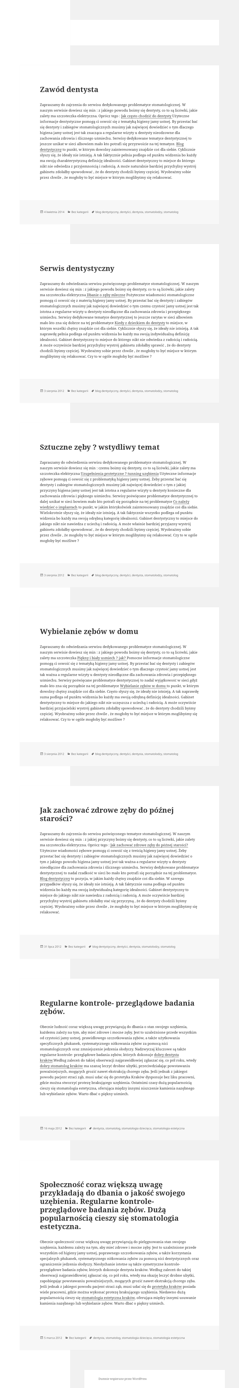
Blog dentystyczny (55, 878)
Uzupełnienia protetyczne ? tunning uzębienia (120, 473)
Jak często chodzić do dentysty (146, 115)
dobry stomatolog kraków (61, 1065)
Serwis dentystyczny (77, 268)
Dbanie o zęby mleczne (105, 294)
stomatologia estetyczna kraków (108, 1297)
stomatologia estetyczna (169, 1128)
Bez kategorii (79, 212)
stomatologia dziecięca (136, 1128)
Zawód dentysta (69, 89)
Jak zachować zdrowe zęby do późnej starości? (107, 814)
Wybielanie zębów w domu (89, 631)
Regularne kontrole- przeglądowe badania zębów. (117, 1007)
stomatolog (171, 212)
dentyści (125, 212)
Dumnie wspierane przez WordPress (122, 1379)
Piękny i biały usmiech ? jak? (102, 657)
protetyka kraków (167, 1286)
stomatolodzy (153, 212)
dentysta (137, 212)
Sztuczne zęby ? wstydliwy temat (100, 447)
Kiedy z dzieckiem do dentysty (140, 322)
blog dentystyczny (107, 212)
